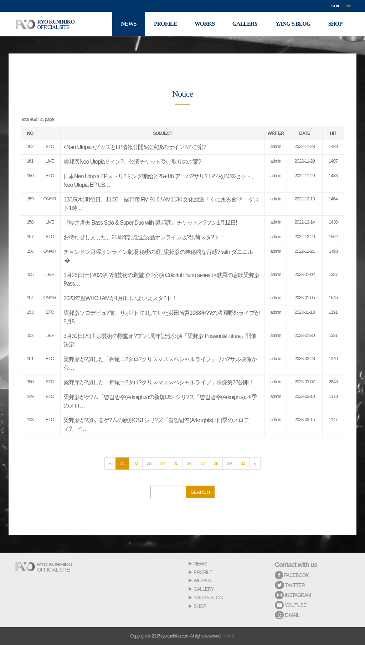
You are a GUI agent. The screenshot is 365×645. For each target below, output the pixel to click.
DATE (304, 133)
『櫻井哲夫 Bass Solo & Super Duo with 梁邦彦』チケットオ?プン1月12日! (150, 223)
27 (202, 463)
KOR (335, 6)
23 (149, 463)
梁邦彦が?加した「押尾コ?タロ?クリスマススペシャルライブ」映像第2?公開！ (158, 382)
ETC (50, 146)
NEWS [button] (127, 24)
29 (229, 463)
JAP (348, 6)
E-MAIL (287, 615)
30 (242, 463)
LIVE (49, 161)
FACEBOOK (292, 575)
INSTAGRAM (293, 595)
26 (189, 463)
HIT (333, 133)
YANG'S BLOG (208, 597)
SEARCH (200, 492)
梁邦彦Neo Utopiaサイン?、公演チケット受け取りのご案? (132, 162)
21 (122, 463)
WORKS (202, 580)
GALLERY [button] (245, 24)
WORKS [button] (204, 24)
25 (176, 463)
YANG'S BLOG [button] (292, 24)
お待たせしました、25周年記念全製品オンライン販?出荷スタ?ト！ (144, 237)
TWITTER (290, 585)
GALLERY (204, 589)
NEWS (200, 564)
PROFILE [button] (164, 24)
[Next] (255, 463)
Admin (229, 636)
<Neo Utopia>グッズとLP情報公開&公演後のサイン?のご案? (134, 147)
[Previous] (110, 463)
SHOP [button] (335, 24)
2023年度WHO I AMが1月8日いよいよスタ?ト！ (120, 298)
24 (162, 463)
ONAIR (49, 198)
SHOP (200, 606)
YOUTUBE (290, 605)
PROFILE (203, 572)
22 (136, 463)
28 (216, 463)
